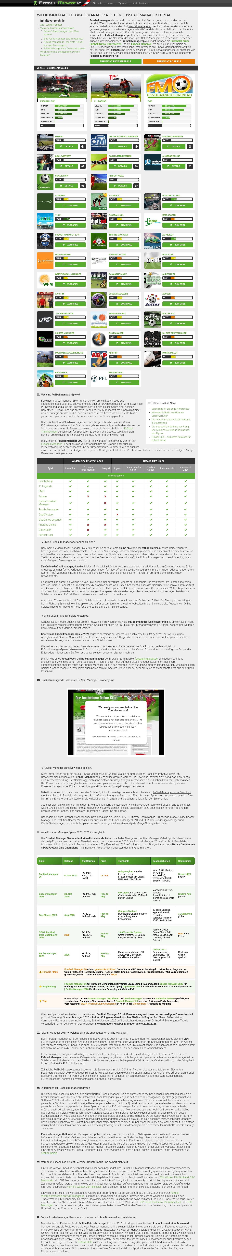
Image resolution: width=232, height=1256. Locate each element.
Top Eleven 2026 (48, 915)
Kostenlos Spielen (141, 3)
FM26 (114, 974)
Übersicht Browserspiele (115, 61)
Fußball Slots (84, 1242)
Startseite (97, 3)
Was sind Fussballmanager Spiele (57, 28)
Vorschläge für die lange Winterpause (170, 408)
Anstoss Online (171, 156)
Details (69, 146)
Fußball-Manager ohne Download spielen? (65, 48)
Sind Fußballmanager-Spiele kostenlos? (63, 38)
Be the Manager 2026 (77, 989)
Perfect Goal (116, 176)
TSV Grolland (181, 1177)
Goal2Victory (63, 156)
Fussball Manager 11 (53, 443)
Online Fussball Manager (123, 136)
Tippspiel (122, 3)
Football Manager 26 (75, 969)
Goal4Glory (61, 176)
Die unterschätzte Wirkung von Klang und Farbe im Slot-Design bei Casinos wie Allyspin (170, 430)
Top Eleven (113, 998)
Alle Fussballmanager (51, 24)
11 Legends (100, 101)
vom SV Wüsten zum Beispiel (84, 1186)
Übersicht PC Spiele (169, 61)
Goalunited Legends (120, 156)
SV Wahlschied (172, 1202)
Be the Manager (133, 998)
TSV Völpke (166, 1177)
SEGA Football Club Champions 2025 (48, 935)
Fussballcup (47, 101)
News (110, 3)
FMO (150, 101)
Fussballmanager (172, 136)
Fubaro (59, 136)
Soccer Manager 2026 (171, 984)
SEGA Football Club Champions (98, 1003)
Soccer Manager (97, 998)
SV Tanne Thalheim (152, 1202)
